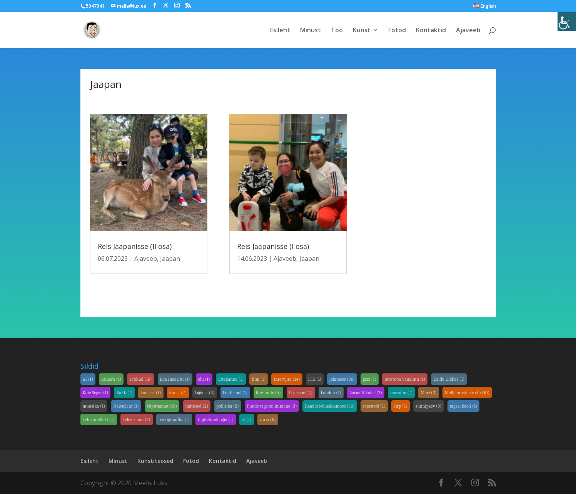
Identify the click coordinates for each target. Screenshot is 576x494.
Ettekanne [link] (231, 379)
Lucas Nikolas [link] (365, 392)
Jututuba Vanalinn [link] (404, 379)
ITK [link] (315, 379)
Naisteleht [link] (126, 406)
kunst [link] (178, 392)
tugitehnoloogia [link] (216, 419)
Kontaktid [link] (431, 30)
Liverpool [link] (301, 392)
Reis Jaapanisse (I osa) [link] (273, 246)
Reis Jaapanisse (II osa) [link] (135, 246)
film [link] (258, 379)
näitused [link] (196, 406)
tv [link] (247, 419)
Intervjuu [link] (287, 379)
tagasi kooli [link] (463, 406)
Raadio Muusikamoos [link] (329, 406)
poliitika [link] (227, 406)
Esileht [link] (280, 30)
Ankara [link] (111, 379)
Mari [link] (429, 392)
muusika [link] (94, 406)
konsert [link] (150, 392)
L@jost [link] (204, 392)
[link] (567, 21)
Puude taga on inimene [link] (272, 406)
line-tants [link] (268, 392)
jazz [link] (369, 379)
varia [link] (268, 419)
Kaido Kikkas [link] (448, 379)
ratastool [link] (374, 406)
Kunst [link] (362, 30)
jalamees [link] (342, 379)
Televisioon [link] (136, 419)
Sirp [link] (400, 406)
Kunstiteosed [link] (155, 460)
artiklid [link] (140, 379)
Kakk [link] (124, 392)
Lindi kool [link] (235, 392)
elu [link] (204, 379)
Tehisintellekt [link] (99, 419)
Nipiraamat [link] (162, 406)
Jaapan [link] (170, 258)
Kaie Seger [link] (96, 392)
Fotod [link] (397, 30)
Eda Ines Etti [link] (175, 379)
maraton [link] (401, 392)
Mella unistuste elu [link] (467, 392)
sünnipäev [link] (429, 406)
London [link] (331, 392)
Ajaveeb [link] (468, 30)
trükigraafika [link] (174, 419)
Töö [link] (337, 30)
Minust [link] (310, 30)
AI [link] (88, 379)
